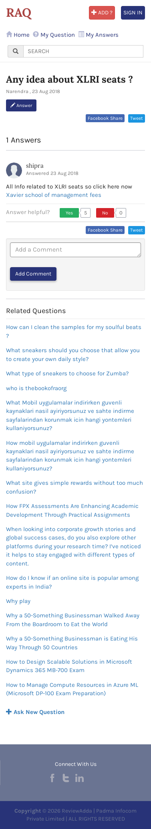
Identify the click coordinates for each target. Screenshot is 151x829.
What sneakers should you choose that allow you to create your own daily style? (73, 354)
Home (18, 34)
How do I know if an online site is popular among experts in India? (72, 582)
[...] (83, 51)
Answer (21, 105)
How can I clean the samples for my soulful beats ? (73, 331)
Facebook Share (105, 118)
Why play (18, 601)
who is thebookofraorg (36, 388)
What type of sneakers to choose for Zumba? (67, 373)
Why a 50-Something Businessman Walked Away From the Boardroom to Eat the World (72, 619)
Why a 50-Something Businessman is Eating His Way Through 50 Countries (72, 643)
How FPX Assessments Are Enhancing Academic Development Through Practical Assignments (72, 510)
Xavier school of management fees (53, 194)
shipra (35, 165)
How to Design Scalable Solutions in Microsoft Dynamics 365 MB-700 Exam (69, 666)
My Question (54, 34)
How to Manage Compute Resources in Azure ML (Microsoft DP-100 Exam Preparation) (72, 689)
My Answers (98, 34)
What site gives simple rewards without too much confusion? (74, 487)
